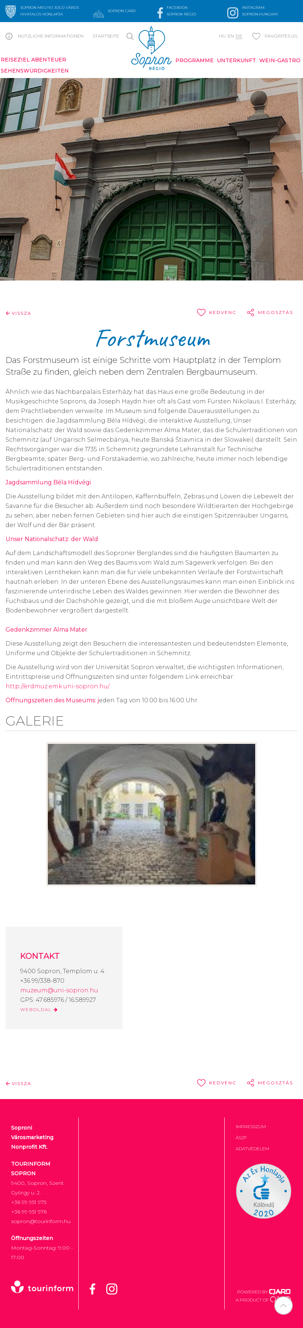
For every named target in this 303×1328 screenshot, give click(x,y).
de (239, 36)
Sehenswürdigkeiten (35, 70)
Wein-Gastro (279, 60)
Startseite (106, 36)
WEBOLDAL (39, 1009)
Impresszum (251, 1126)
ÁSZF (241, 1137)
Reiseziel (15, 59)
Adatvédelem (252, 1148)
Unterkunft (236, 60)
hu (222, 36)
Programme (194, 60)
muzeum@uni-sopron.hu (59, 990)
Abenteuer (48, 59)
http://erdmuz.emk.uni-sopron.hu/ (58, 686)
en (231, 36)
